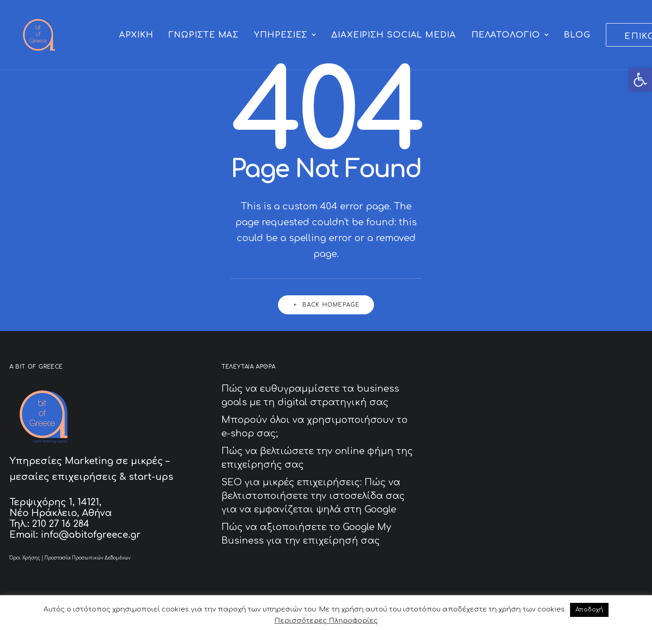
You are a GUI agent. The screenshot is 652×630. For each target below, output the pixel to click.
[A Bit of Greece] (39, 34)
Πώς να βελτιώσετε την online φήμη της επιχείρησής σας (317, 458)
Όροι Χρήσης (25, 557)
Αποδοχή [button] (589, 609)
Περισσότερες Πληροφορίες (326, 621)
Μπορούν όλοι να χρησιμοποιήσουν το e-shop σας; (314, 427)
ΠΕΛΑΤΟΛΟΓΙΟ (510, 34)
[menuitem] (136, 35)
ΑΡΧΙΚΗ (136, 34)
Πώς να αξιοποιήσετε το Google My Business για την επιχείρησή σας (306, 534)
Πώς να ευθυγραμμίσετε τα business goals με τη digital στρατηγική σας (310, 395)
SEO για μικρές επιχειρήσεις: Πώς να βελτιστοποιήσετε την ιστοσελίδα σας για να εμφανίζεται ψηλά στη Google (313, 496)
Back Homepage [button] (326, 305)
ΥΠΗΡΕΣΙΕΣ (285, 34)
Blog (577, 34)
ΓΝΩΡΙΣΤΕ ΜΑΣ (203, 34)
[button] (640, 79)
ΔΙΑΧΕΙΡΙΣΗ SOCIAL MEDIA (393, 34)
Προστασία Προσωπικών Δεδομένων (87, 557)
